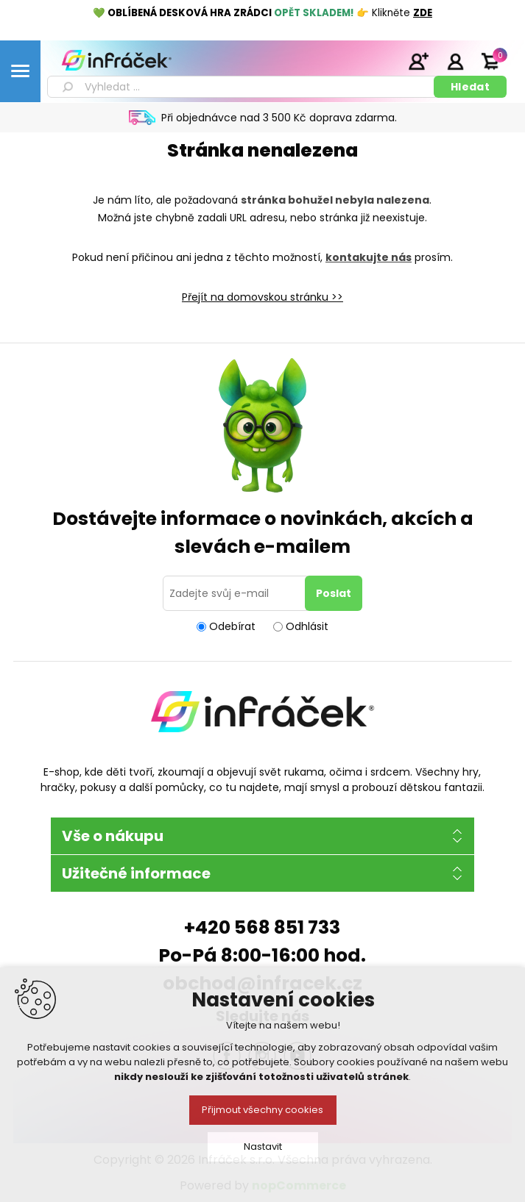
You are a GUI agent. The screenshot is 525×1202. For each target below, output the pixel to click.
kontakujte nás (368, 257)
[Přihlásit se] (236, 593)
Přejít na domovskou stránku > (259, 297)
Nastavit (263, 1146)
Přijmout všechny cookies (262, 1110)
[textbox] (243, 87)
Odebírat (232, 626)
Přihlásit (455, 61)
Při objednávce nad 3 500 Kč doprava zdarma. (279, 117)
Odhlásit (307, 626)
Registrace (418, 61)
